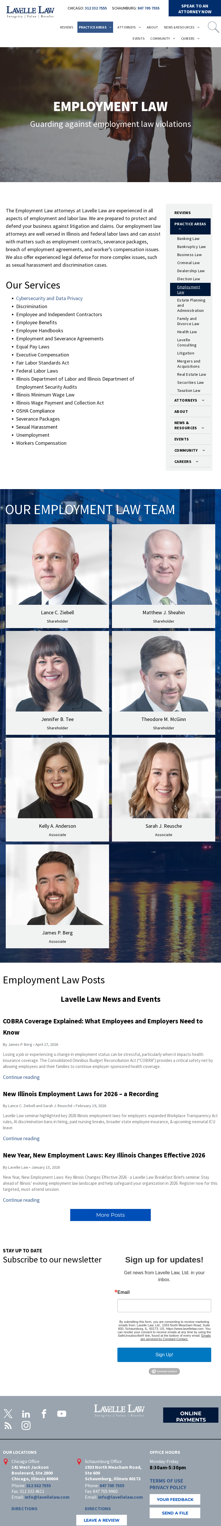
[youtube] (61, 1415)
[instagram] (26, 1426)
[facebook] (44, 1415)
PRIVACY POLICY (168, 1487)
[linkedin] (26, 1415)
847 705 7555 (148, 8)
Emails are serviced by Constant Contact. (175, 1337)
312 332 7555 (96, 8)
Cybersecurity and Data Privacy (49, 298)
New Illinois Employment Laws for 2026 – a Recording (81, 1094)
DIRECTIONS (24, 1508)
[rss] (8, 1426)
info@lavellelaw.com (47, 1497)
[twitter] (8, 1415)
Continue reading (21, 1077)
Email (123, 1292)
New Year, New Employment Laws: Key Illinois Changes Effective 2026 (104, 1155)
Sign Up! (164, 1354)
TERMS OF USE (166, 1480)
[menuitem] (66, 27)
